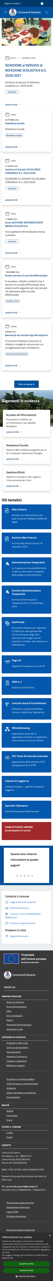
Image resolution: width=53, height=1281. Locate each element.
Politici (10, 1020)
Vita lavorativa (13, 1052)
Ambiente (11, 1088)
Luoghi (10, 1132)
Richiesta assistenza (16, 1216)
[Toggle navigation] (5, 12)
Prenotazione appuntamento (20, 1202)
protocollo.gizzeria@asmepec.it (22, 1186)
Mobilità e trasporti (16, 1065)
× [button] (50, 1236)
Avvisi (13, 57)
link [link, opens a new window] (11, 1258)
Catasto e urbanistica (17, 1061)
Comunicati (12, 1115)
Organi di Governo (15, 1002)
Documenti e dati (15, 1029)
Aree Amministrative (17, 1006)
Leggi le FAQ (12, 1211)
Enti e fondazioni (15, 1015)
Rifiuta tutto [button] (26, 1270)
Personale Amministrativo (19, 1024)
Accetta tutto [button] (26, 1264)
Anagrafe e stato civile (17, 1043)
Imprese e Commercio (17, 1056)
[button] (26, 1276)
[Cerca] (47, 12)
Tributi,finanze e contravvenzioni (22, 1083)
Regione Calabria (12, 3)
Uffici (9, 1011)
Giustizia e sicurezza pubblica (20, 1079)
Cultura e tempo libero (17, 1047)
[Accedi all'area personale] (42, 3)
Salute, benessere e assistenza (21, 1092)
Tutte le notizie (26, 384)
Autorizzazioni (13, 1097)
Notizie (11, 326)
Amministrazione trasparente (21, 1230)
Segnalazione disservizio (18, 1207)
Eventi (10, 1137)
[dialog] (26, 1257)
